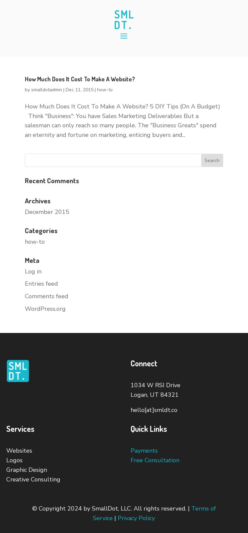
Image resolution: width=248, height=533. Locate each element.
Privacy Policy (136, 518)
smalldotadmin (46, 90)
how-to (105, 90)
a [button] (123, 36)
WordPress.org (45, 309)
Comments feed (46, 296)
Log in (33, 271)
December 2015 (47, 212)
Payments (144, 451)
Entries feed (41, 284)
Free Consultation (155, 460)
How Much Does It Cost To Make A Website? (80, 79)
